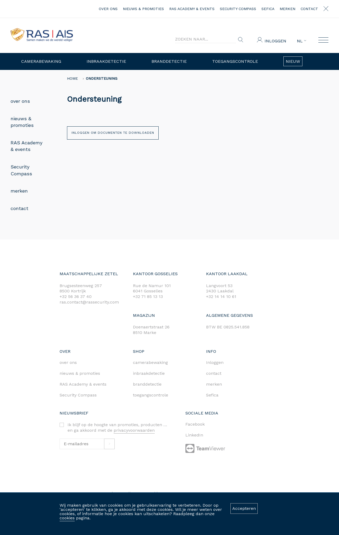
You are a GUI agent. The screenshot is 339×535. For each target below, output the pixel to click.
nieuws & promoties (143, 9)
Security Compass (238, 9)
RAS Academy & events (192, 9)
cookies (67, 517)
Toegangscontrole (235, 61)
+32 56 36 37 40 (76, 296)
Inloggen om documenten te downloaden (113, 133)
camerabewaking (150, 362)
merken (287, 9)
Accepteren (244, 508)
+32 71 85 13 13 (148, 296)
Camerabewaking (41, 61)
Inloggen (275, 40)
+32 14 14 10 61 (221, 296)
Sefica (267, 9)
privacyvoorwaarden (134, 430)
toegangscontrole (150, 395)
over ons (108, 9)
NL (301, 41)
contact (309, 9)
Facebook (195, 424)
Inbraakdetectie (106, 61)
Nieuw (293, 61)
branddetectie (147, 384)
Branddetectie (169, 61)
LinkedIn (194, 435)
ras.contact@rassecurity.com (89, 302)
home (72, 78)
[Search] (205, 39)
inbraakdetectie (149, 373)
